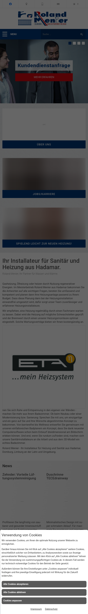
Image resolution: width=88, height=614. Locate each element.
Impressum (36, 609)
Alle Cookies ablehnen (14, 592)
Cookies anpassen (12, 600)
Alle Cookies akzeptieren (15, 584)
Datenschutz (51, 609)
